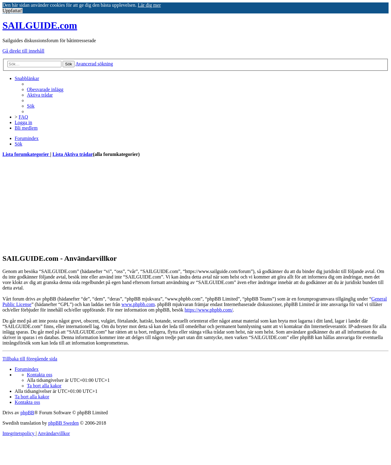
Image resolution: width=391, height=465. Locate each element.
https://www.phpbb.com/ (209, 309)
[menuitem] (45, 89)
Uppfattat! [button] (12, 10)
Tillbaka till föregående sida (29, 358)
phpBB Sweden (63, 423)
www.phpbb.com (138, 304)
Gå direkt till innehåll (23, 51)
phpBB (27, 412)
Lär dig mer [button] (149, 5)
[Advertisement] (185, 205)
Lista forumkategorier (26, 154)
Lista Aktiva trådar (73, 154)
